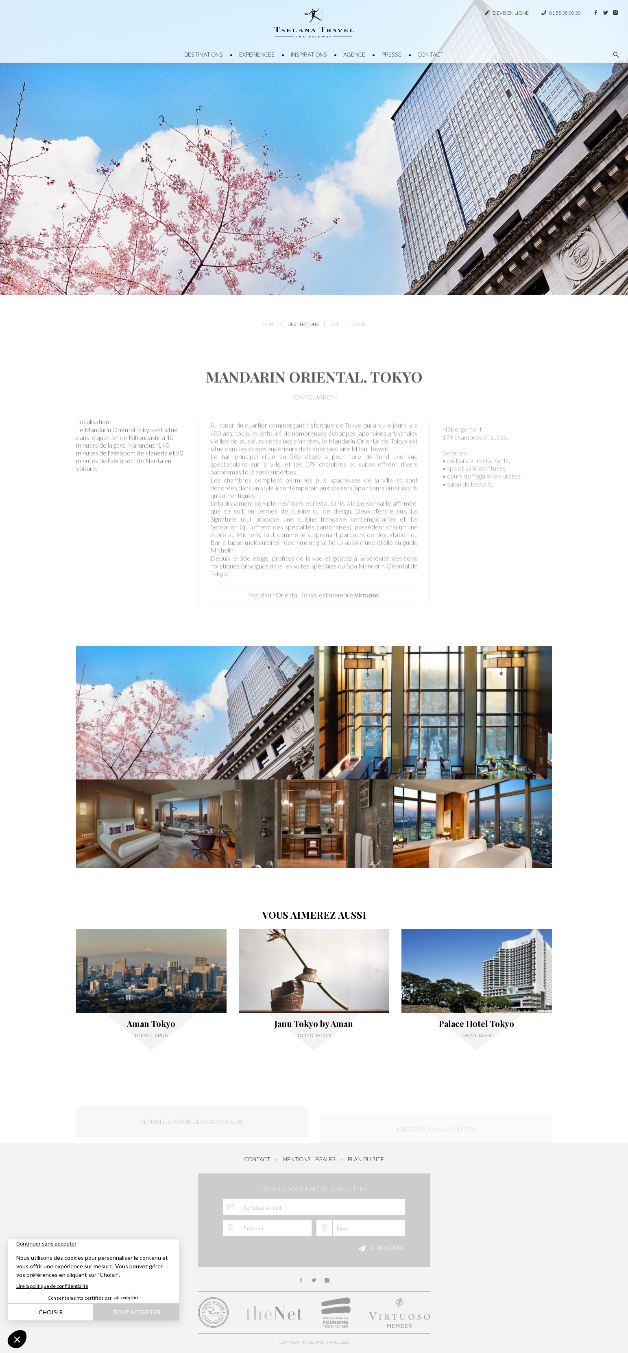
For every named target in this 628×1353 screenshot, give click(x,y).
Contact (431, 54)
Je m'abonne (381, 1248)
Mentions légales (309, 1159)
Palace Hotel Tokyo (476, 1024)
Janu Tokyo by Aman (314, 1024)
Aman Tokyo (151, 1024)
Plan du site (366, 1159)
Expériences (257, 54)
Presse (391, 54)
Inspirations (309, 54)
